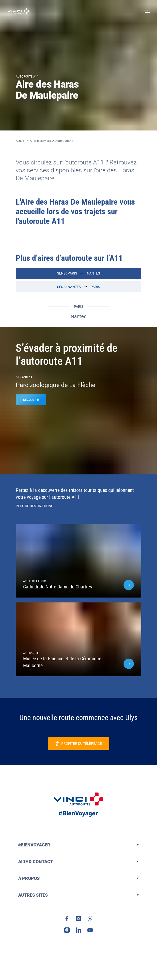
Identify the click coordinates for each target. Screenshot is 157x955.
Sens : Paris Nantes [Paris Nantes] (78, 273)
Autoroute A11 (65, 141)
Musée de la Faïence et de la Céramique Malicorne (62, 662)
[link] (78, 743)
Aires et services (40, 141)
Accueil (20, 141)
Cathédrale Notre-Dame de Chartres (57, 587)
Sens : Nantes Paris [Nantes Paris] (78, 287)
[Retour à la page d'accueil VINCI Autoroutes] (18, 11)
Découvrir (31, 400)
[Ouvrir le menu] (146, 11)
